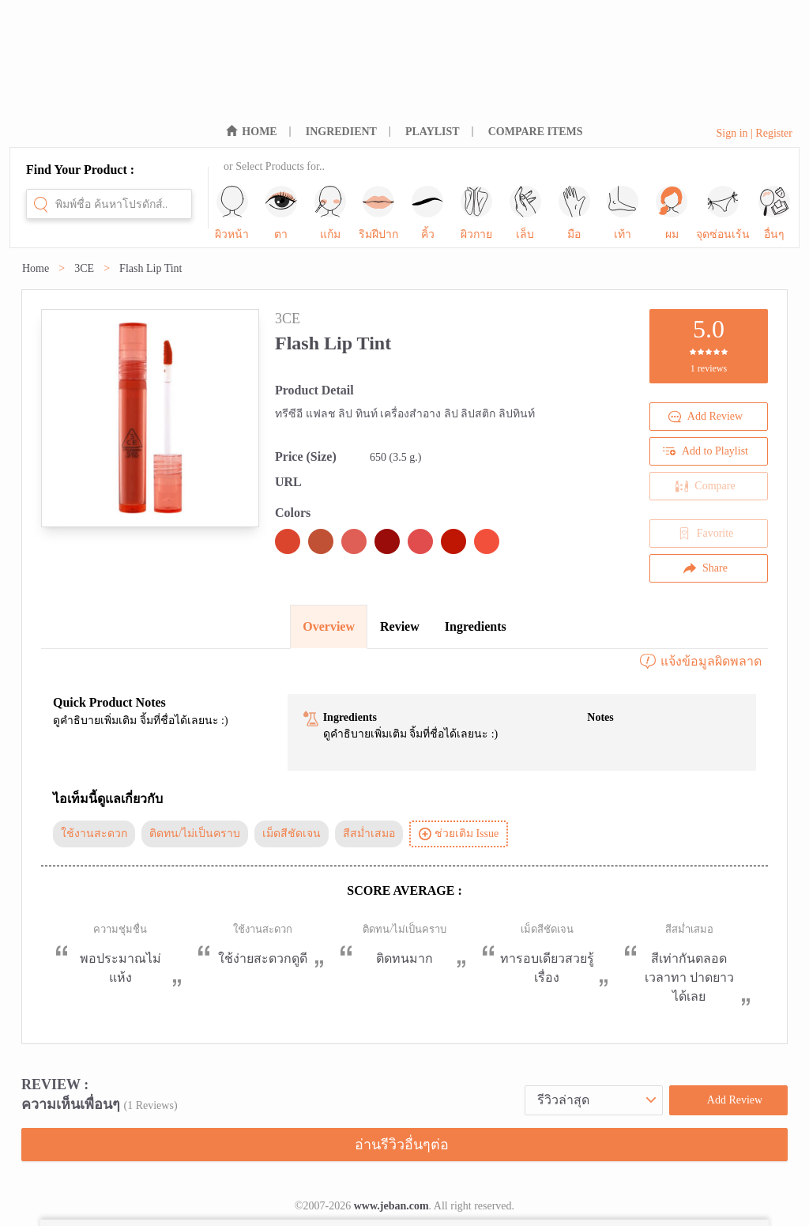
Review (400, 626)
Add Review (705, 416)
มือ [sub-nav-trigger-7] (574, 213)
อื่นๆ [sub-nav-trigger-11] (774, 213)
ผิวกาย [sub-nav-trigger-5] (476, 213)
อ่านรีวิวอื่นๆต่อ (402, 1144)
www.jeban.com (391, 1206)
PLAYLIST (432, 132)
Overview (329, 626)
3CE (84, 268)
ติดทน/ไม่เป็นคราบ (194, 833)
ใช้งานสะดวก (94, 833)
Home (35, 268)
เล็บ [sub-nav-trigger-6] (525, 213)
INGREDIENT (341, 132)
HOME (259, 132)
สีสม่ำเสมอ (369, 833)
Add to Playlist (705, 451)
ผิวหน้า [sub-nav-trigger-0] (232, 213)
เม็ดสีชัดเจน (291, 833)
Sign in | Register (754, 133)
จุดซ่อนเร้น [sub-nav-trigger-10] (723, 213)
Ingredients (475, 626)
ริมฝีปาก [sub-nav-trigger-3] (378, 213)
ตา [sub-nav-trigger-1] (281, 213)
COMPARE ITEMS (535, 132)
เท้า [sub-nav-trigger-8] (622, 213)
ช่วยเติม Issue (459, 834)
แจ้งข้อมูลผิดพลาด (700, 661)
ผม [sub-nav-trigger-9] (671, 213)
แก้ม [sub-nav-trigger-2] (330, 213)
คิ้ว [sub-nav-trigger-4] (427, 213)
